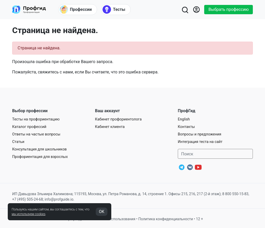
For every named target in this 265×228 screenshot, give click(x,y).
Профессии (76, 9)
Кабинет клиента (110, 127)
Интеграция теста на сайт (200, 142)
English (184, 119)
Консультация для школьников (39, 149)
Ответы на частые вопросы (36, 134)
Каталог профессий (29, 127)
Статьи (18, 142)
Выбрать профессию (228, 9)
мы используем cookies (28, 214)
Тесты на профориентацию (36, 119)
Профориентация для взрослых (40, 157)
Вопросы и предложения (199, 134)
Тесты (113, 9)
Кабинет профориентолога (118, 119)
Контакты (186, 127)
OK (101, 211)
